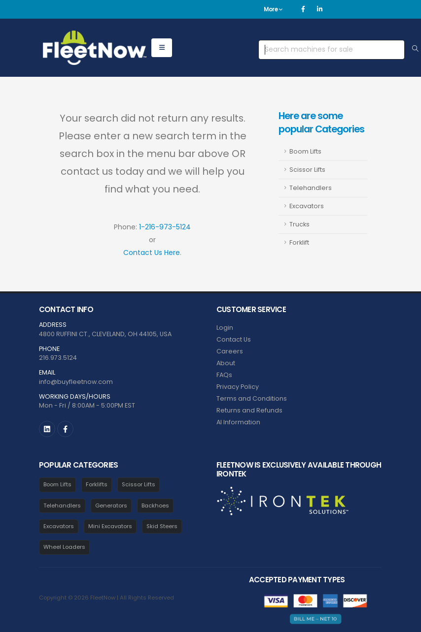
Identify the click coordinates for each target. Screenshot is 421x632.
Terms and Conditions (251, 398)
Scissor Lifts (307, 169)
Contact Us (233, 339)
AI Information (238, 422)
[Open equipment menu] (161, 47)
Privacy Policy (237, 386)
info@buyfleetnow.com (76, 382)
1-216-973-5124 (165, 227)
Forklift (299, 242)
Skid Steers (161, 526)
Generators (111, 505)
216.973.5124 (58, 357)
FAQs (224, 375)
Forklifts (96, 484)
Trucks (299, 224)
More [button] (273, 9)
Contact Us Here (151, 252)
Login (224, 327)
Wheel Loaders (64, 547)
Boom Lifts (305, 151)
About (225, 363)
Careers (229, 351)
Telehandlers (310, 188)
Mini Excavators (110, 526)
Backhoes (155, 505)
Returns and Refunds (249, 410)
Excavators (306, 206)
